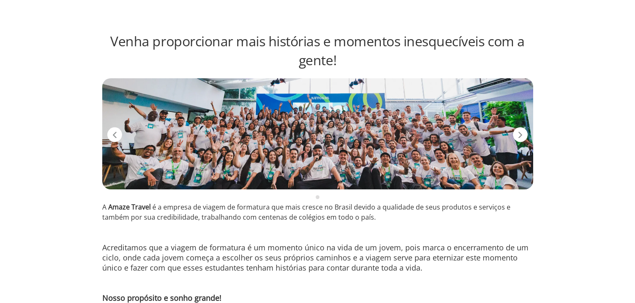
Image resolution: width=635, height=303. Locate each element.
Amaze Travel (519, 11)
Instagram (567, 11)
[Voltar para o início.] (42, 12)
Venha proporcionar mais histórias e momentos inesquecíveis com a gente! (317, 50)
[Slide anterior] (114, 135)
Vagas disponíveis (459, 11)
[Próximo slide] (520, 135)
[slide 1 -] (317, 197)
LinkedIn (608, 11)
